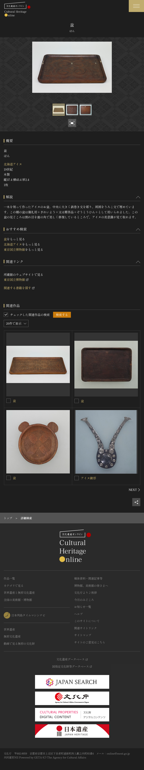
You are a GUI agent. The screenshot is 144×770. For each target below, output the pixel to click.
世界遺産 (9, 629)
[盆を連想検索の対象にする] (8, 401)
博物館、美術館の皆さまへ (91, 585)
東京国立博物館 (14, 249)
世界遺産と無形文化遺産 (19, 592)
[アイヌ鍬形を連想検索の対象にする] (76, 478)
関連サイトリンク (85, 628)
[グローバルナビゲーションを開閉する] (136, 6)
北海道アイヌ (13, 164)
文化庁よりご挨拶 (85, 592)
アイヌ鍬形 (88, 478)
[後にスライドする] (134, 489)
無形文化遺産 (12, 636)
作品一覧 (9, 578)
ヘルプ (78, 614)
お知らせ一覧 (82, 607)
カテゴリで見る (13, 585)
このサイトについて (87, 621)
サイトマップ (82, 635)
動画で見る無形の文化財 (19, 643)
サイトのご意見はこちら (89, 642)
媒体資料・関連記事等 (88, 578)
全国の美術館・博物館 (18, 600)
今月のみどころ (84, 600)
